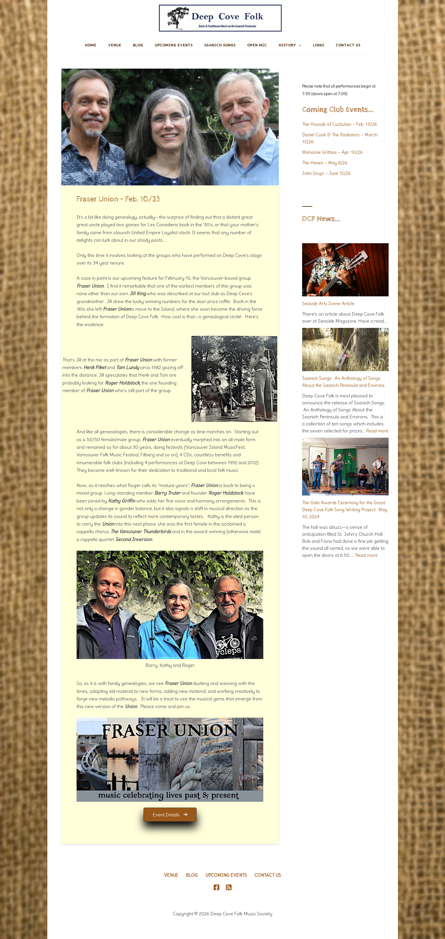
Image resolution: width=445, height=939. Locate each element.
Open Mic (257, 45)
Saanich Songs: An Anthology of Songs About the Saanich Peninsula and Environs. (342, 385)
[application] (299, 45)
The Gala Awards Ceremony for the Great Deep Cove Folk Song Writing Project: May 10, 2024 (339, 523)
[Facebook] (216, 887)
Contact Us (350, 45)
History (291, 45)
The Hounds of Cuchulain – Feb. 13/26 (341, 124)
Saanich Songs (220, 45)
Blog (137, 45)
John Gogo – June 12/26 (327, 173)
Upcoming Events (173, 45)
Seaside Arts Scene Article (329, 303)
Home (88, 45)
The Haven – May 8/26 (325, 163)
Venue (113, 45)
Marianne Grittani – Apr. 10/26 (333, 152)
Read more (366, 569)
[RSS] (229, 887)
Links (320, 45)
